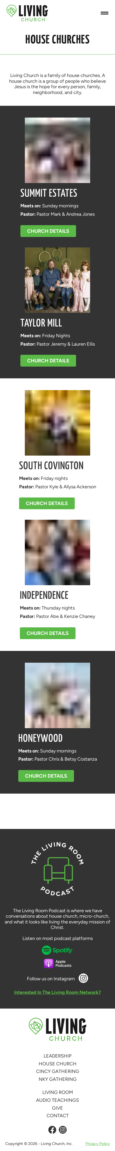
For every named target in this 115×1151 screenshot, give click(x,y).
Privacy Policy (97, 1144)
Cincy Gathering (57, 1071)
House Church (58, 1064)
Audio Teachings (57, 1100)
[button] (104, 13)
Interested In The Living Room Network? (57, 992)
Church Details (48, 231)
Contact (58, 1116)
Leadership (57, 1056)
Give (57, 1108)
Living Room (57, 1092)
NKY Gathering (58, 1079)
